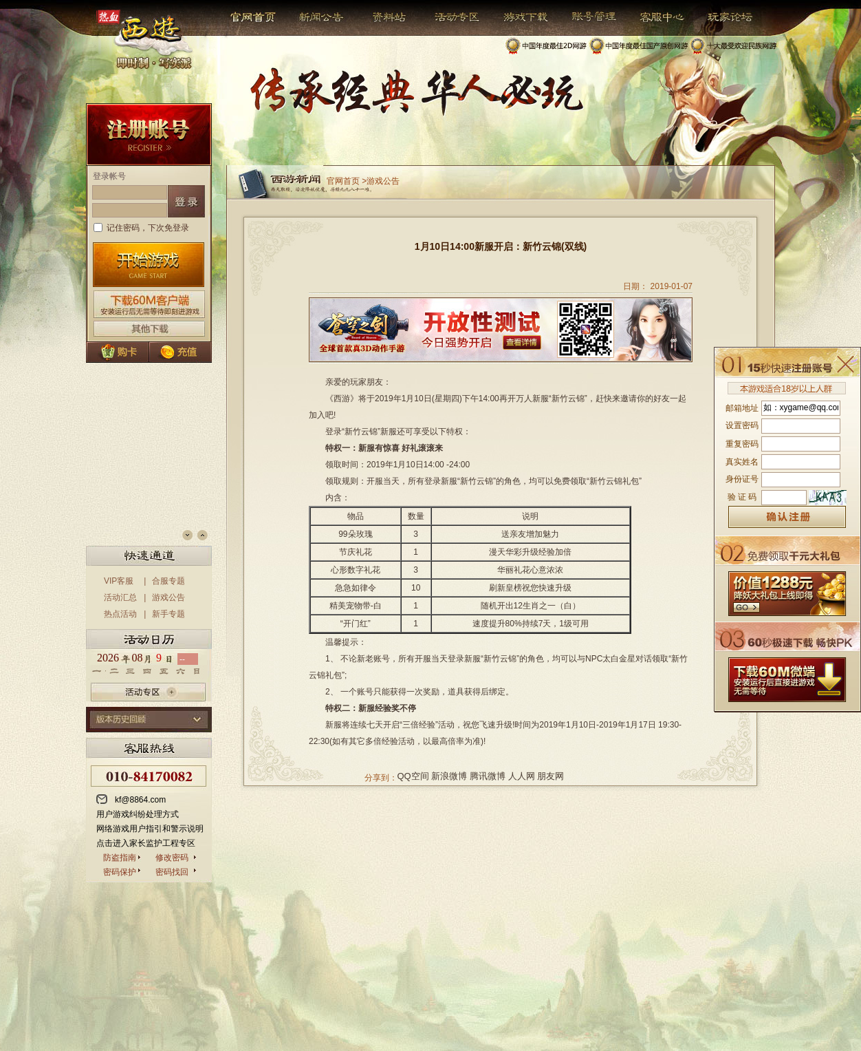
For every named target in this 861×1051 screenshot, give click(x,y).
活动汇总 (120, 597)
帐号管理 (584, 17)
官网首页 (254, 17)
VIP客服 (118, 581)
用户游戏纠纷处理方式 (137, 814)
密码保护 (119, 872)
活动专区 (451, 17)
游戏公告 (168, 597)
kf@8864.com (140, 800)
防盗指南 (119, 857)
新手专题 (168, 614)
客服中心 (651, 17)
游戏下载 (518, 17)
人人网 (521, 776)
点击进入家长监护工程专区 (145, 843)
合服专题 (168, 581)
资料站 (386, 17)
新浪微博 (449, 776)
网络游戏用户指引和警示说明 (150, 829)
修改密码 (171, 857)
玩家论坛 (720, 17)
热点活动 (120, 614)
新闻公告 (315, 17)
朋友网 (550, 776)
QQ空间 (413, 776)
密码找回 (171, 872)
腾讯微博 (487, 776)
